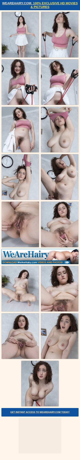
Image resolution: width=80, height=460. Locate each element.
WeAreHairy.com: (40, 5)
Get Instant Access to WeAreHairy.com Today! (40, 412)
